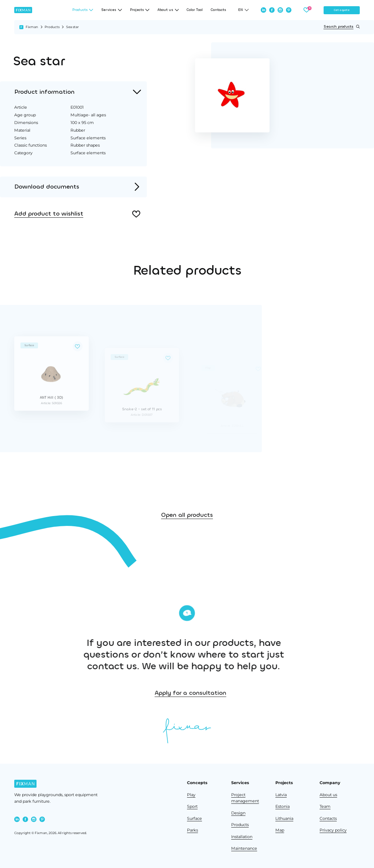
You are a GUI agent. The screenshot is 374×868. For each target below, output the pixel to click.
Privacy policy (333, 830)
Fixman (32, 27)
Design (238, 813)
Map (279, 830)
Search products (342, 26)
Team (325, 806)
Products (52, 27)
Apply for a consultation (220, 693)
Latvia (281, 795)
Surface (194, 818)
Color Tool (195, 10)
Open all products (187, 525)
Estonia (282, 806)
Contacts (218, 10)
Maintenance (244, 848)
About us (328, 795)
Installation (241, 836)
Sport (192, 806)
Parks (192, 830)
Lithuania (284, 818)
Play (191, 795)
